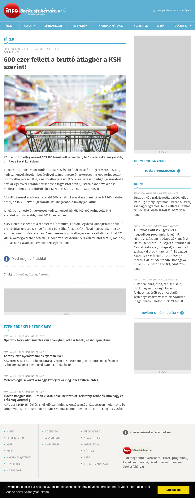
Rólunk (89, 451)
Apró (160, 26)
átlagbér (21, 274)
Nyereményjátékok (111, 26)
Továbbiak (180, 26)
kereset (44, 274)
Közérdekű (52, 432)
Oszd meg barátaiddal (28, 259)
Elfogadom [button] (174, 489)
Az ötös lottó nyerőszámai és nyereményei (33, 356)
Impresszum (91, 445)
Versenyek (141, 26)
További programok (160, 171)
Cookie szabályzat (96, 464)
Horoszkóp (14, 471)
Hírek (8, 26)
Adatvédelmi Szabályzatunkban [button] (27, 492)
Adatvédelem (92, 438)
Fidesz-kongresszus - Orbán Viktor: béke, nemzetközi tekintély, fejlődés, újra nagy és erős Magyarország (63, 398)
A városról (52, 438)
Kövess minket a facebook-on (150, 432)
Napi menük (79, 26)
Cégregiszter (53, 26)
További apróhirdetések (159, 313)
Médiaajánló (92, 432)
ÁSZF (87, 458)
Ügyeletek (13, 464)
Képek (28, 26)
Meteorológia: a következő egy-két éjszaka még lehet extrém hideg (51, 380)
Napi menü (52, 445)
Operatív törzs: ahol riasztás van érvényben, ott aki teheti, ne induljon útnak (57, 340)
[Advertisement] (65, 299)
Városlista (64, 10)
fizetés (33, 274)
